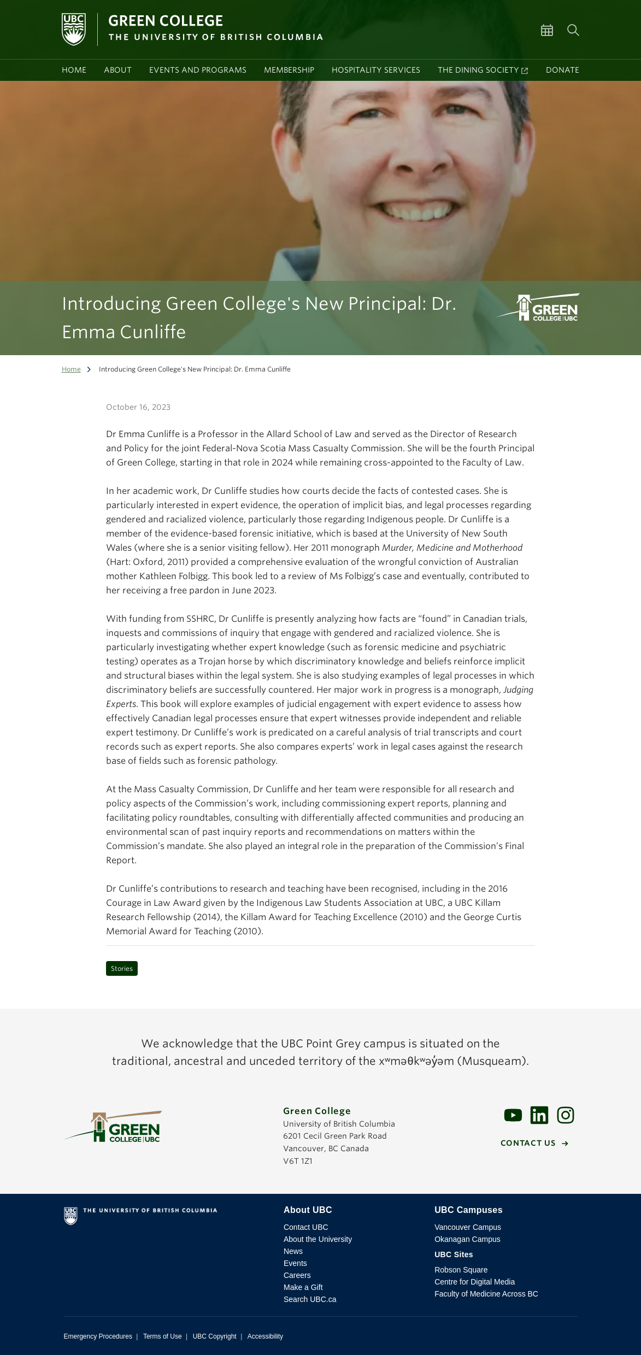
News (293, 1251)
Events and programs (197, 70)
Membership (289, 70)
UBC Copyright (215, 1336)
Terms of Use (162, 1336)
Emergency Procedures (98, 1336)
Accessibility (265, 1336)
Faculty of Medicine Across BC (486, 1293)
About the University (318, 1239)
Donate (562, 70)
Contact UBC (306, 1227)
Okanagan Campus (467, 1239)
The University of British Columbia (167, 1218)
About (118, 70)
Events (295, 1263)
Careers (297, 1275)
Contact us (528, 1143)
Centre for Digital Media (474, 1281)
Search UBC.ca (310, 1299)
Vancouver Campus (467, 1227)
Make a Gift (303, 1287)
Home (74, 70)
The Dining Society (478, 70)
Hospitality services (376, 70)
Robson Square (460, 1269)
